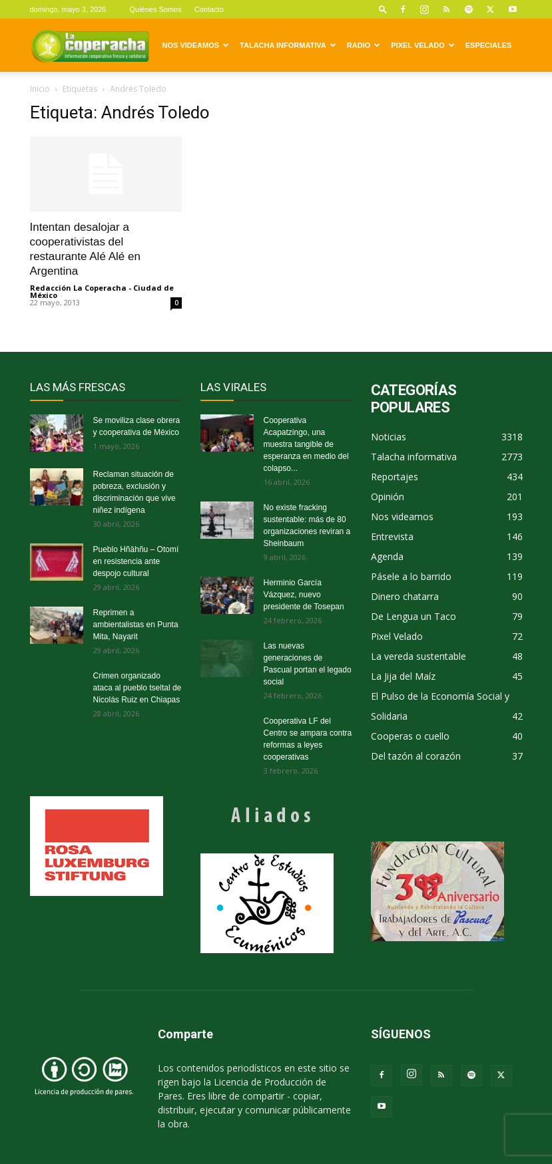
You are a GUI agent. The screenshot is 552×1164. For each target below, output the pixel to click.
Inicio (40, 88)
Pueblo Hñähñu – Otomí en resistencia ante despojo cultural (136, 561)
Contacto (209, 9)
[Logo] (90, 45)
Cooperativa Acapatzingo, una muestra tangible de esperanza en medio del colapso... (306, 444)
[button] (383, 9)
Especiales (488, 45)
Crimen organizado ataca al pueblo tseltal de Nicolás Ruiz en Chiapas (137, 687)
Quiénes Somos (155, 9)
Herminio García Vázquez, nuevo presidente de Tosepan (304, 594)
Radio (363, 45)
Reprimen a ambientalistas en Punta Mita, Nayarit (135, 624)
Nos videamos (196, 45)
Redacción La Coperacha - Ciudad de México (102, 291)
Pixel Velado (422, 45)
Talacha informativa (288, 45)
